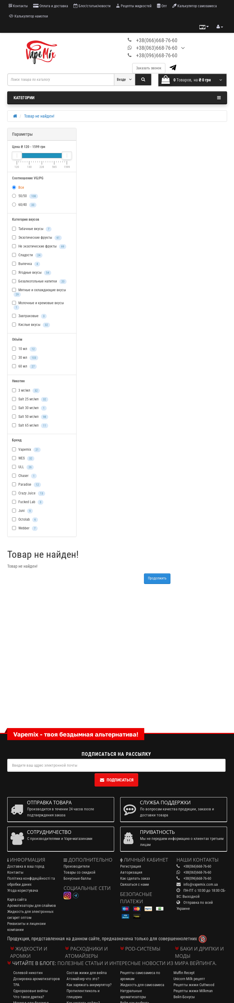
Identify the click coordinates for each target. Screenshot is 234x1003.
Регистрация (130, 866)
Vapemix (26, 449)
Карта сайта (17, 899)
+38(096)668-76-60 (156, 55)
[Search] (143, 79)
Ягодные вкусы (31, 272)
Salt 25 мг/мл (30, 399)
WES (23, 458)
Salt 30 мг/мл (29, 408)
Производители (77, 866)
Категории (117, 98)
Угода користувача (22, 890)
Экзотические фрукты (37, 237)
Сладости (27, 255)
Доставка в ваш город (25, 866)
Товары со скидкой (79, 872)
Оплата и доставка (50, 6)
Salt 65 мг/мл (30, 425)
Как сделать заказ (135, 878)
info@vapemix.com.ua (200, 884)
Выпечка (26, 264)
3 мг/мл (26, 390)
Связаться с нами (134, 884)
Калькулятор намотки (28, 16)
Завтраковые (29, 316)
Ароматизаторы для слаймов (31, 905)
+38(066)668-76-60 (156, 40)
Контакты (18, 6)
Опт (162, 6)
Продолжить (157, 578)
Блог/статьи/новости (92, 6)
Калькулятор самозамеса (194, 6)
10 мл (24, 349)
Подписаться (116, 779)
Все (18, 187)
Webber (25, 528)
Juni (22, 511)
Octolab (25, 519)
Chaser (24, 476)
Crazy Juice (28, 493)
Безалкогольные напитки (39, 281)
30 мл (25, 357)
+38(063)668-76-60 (156, 48)
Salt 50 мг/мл (30, 417)
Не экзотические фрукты (39, 246)
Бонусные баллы (77, 878)
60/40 (24, 205)
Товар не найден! (39, 116)
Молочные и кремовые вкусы (38, 305)
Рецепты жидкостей (133, 6)
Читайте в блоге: (34, 963)
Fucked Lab (27, 502)
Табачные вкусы (31, 229)
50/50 (25, 196)
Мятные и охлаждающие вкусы (39, 292)
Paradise (26, 484)
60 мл (24, 366)
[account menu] (220, 27)
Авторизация (131, 872)
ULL (23, 467)
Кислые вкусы (31, 325)
